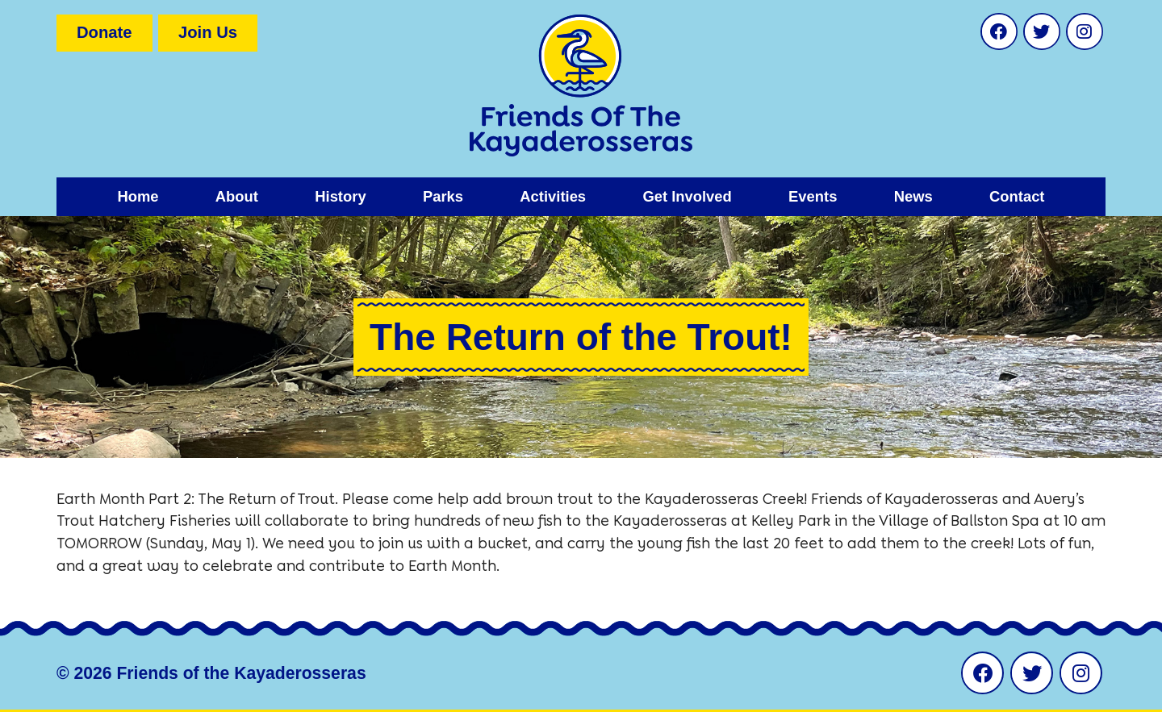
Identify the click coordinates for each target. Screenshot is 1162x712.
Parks (443, 196)
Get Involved (686, 196)
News (913, 196)
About (236, 196)
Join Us (207, 32)
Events (812, 196)
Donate (104, 32)
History (340, 196)
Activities (553, 196)
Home (137, 196)
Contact (1016, 196)
